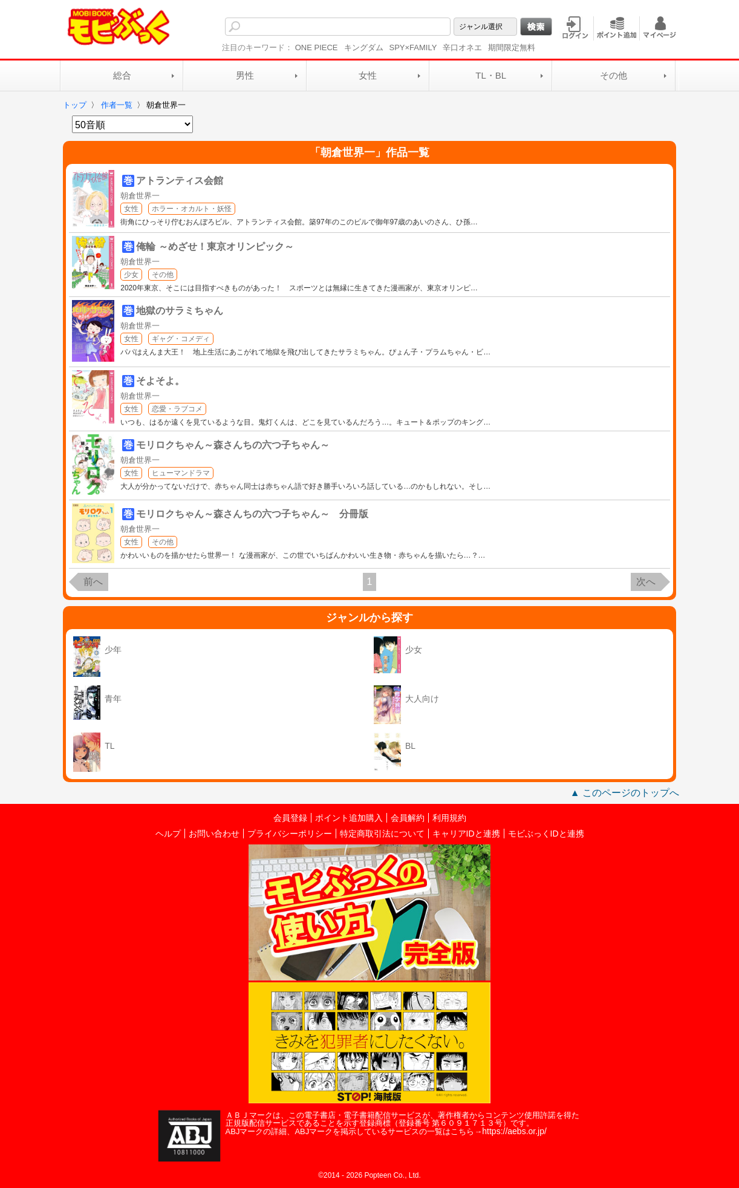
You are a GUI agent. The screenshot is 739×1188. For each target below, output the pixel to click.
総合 (122, 75)
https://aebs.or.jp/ (514, 1131)
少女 (131, 274)
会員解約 (408, 818)
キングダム (363, 47)
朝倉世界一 (140, 195)
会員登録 (290, 818)
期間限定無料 (511, 47)
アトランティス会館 (179, 180)
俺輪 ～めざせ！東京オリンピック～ (214, 246)
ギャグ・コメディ (181, 339)
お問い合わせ (214, 833)
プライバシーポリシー (289, 833)
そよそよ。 (160, 381)
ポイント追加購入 (349, 818)
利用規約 (449, 818)
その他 (613, 75)
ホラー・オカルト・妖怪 (192, 208)
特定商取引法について (382, 833)
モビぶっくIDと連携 (546, 833)
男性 (245, 75)
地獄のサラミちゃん (179, 310)
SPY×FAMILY (413, 47)
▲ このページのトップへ (624, 793)
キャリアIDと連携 (466, 833)
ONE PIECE (316, 47)
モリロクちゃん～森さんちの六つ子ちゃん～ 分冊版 (252, 514)
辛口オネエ (462, 47)
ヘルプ (168, 833)
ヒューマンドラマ (181, 473)
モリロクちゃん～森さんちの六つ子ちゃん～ (233, 445)
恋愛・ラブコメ (177, 409)
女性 (368, 75)
